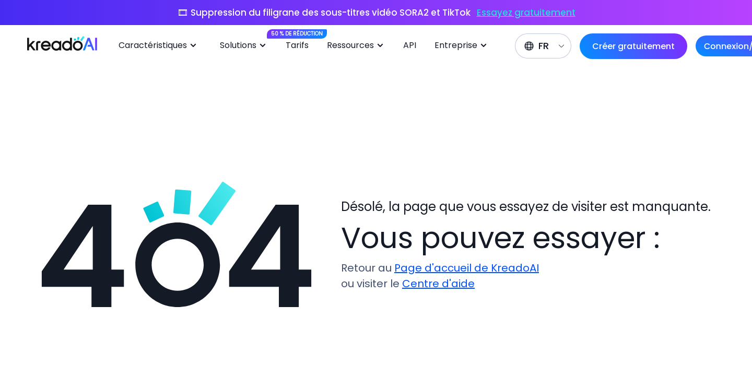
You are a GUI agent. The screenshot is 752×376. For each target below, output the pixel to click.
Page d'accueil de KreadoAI (466, 268)
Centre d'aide (438, 283)
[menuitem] (161, 46)
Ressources (356, 45)
